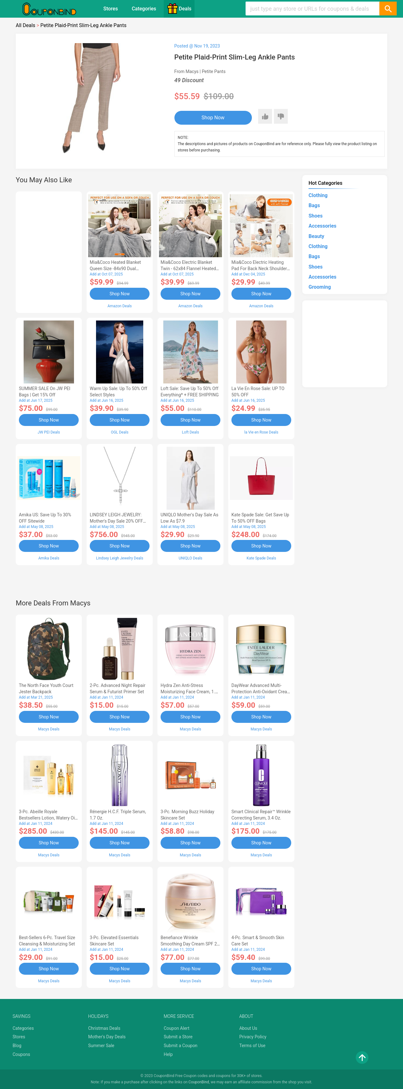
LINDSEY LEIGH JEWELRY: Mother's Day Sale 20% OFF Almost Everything (116, 521)
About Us (248, 1028)
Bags (314, 205)
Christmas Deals (104, 1028)
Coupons (21, 1054)
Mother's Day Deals (107, 1036)
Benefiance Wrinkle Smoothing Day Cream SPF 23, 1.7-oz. (190, 944)
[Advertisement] (49, 251)
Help (168, 1054)
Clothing (318, 195)
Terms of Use (252, 1045)
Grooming (320, 287)
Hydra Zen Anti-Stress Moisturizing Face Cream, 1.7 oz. (189, 691)
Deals (179, 8)
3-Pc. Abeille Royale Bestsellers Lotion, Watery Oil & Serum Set (47, 818)
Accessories (322, 226)
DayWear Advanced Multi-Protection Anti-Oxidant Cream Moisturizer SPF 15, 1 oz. (261, 691)
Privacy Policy (252, 1036)
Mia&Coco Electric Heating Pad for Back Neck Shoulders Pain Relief (260, 268)
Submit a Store (178, 1036)
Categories (144, 9)
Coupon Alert (177, 1028)
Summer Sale (101, 1045)
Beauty (316, 236)
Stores (110, 9)
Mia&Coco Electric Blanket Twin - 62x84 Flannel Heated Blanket (188, 268)
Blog (17, 1045)
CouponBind (199, 1082)
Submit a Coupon (180, 1045)
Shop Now (213, 118)
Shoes (316, 216)
